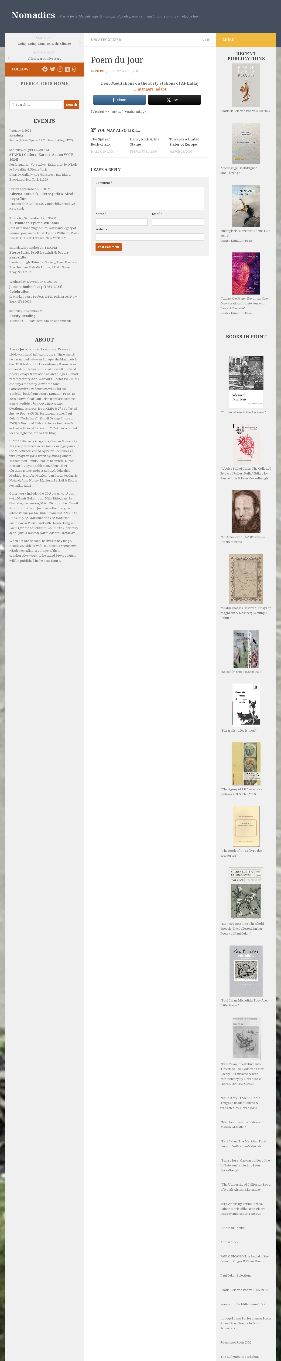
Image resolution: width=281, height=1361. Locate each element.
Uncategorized (106, 40)
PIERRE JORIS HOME (44, 83)
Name (101, 214)
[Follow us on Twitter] (52, 69)
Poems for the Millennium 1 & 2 (242, 1304)
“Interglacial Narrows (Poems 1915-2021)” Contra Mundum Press (245, 213)
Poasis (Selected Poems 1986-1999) (244, 1290)
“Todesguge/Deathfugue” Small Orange (240, 149)
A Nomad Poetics (232, 1228)
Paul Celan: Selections (235, 1275)
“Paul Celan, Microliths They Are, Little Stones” (243, 976)
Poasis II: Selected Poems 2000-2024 (245, 88)
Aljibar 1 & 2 (229, 1242)
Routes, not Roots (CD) (235, 1342)
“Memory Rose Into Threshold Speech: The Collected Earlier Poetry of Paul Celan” (242, 901)
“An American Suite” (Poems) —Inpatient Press (242, 517)
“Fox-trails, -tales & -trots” (240, 708)
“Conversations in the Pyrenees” (243, 385)
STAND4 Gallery (20, 174)
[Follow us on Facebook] (45, 69)
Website (102, 229)
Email (157, 214)
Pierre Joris (104, 71)
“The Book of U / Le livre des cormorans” (241, 831)
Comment (104, 183)
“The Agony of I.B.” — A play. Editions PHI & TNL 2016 (241, 769)
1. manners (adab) (150, 89)
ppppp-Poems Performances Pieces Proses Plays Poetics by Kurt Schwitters (245, 1323)
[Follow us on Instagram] (60, 69)
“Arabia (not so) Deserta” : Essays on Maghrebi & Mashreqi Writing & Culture (245, 587)
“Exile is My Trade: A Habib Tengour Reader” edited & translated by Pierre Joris (240, 1103)
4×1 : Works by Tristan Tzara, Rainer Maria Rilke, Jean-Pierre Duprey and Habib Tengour (242, 1208)
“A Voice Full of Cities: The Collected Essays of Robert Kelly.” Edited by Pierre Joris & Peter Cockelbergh (245, 452)
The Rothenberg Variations (239, 1356)
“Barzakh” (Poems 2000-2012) (241, 652)
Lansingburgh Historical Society (32, 262)
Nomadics (33, 15)
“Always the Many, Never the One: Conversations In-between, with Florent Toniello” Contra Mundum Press (244, 283)
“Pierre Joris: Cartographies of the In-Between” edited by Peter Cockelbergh (245, 1165)
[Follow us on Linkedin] (67, 69)
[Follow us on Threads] (74, 69)
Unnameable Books (23, 204)
